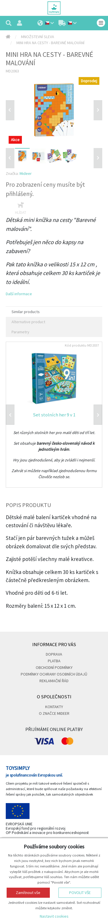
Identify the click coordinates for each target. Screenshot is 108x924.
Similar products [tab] (26, 311)
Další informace (19, 293)
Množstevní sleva (37, 36)
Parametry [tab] (20, 331)
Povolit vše (80, 892)
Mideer (26, 173)
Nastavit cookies (54, 916)
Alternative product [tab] (28, 321)
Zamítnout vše (28, 892)
